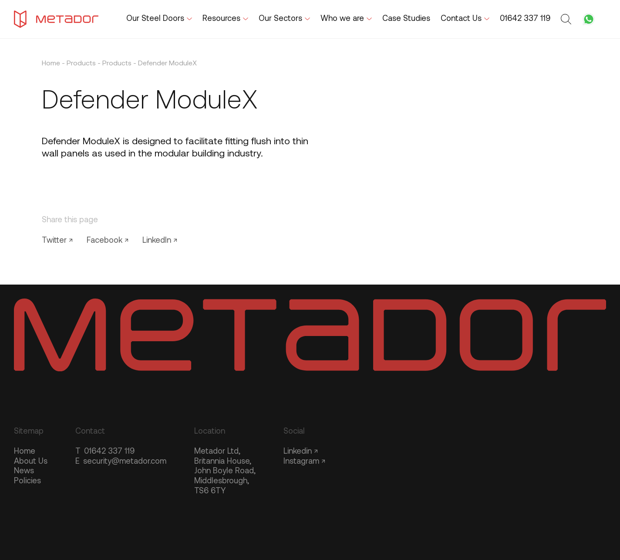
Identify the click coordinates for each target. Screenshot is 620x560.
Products (81, 63)
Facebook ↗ (107, 241)
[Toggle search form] (567, 19)
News (24, 471)
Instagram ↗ (304, 462)
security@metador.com (120, 462)
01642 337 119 (105, 452)
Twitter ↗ (57, 241)
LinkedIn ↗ (159, 241)
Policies (27, 481)
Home (51, 63)
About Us (30, 462)
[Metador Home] (56, 19)
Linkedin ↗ (300, 452)
